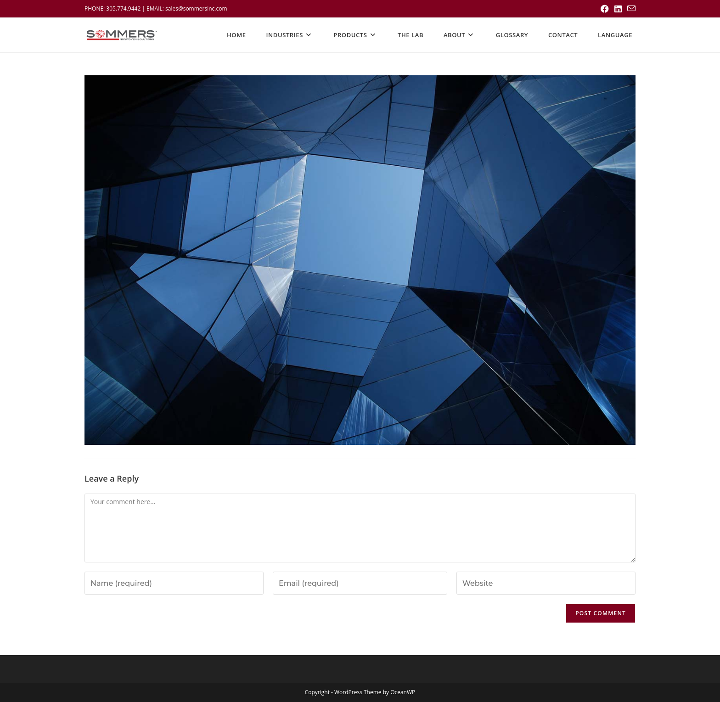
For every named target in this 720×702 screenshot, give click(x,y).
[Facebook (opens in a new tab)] (605, 8)
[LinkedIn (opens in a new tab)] (618, 8)
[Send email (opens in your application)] (630, 8)
